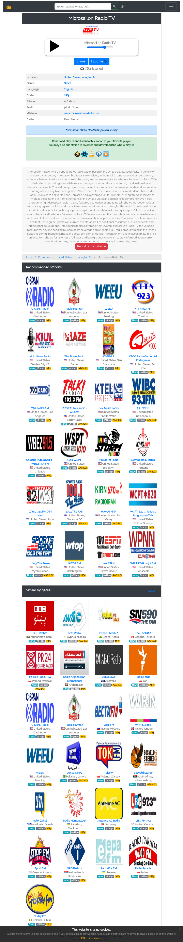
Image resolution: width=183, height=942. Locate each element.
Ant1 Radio (74, 633)
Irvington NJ (88, 77)
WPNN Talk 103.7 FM (143, 563)
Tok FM (108, 772)
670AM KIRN (108, 511)
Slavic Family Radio (143, 459)
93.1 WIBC (143, 408)
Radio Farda (143, 676)
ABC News (108, 676)
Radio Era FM (109, 868)
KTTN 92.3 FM (143, 308)
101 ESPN (109, 563)
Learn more (95, 938)
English (68, 89)
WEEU (109, 308)
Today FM (40, 916)
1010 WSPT (74, 459)
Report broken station (91, 246)
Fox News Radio (109, 408)
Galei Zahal (40, 820)
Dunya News (74, 772)
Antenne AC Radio (108, 820)
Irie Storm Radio (108, 459)
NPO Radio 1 (74, 868)
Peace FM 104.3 (108, 633)
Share (80, 61)
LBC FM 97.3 (143, 820)
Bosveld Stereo (143, 772)
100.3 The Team (40, 563)
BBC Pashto (40, 633)
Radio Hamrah (74, 308)
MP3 (66, 95)
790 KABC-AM (40, 408)
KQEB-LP (108, 356)
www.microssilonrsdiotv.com (81, 113)
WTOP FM (74, 563)
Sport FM (40, 868)
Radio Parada (143, 868)
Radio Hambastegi (74, 820)
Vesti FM (109, 724)
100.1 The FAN (74, 511)
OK (83, 938)
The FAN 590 (143, 633)
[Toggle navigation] (171, 6)
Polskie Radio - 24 (40, 676)
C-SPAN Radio (40, 308)
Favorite (99, 61)
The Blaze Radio (74, 356)
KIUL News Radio (39, 356)
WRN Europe (143, 724)
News (67, 83)
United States (72, 77)
